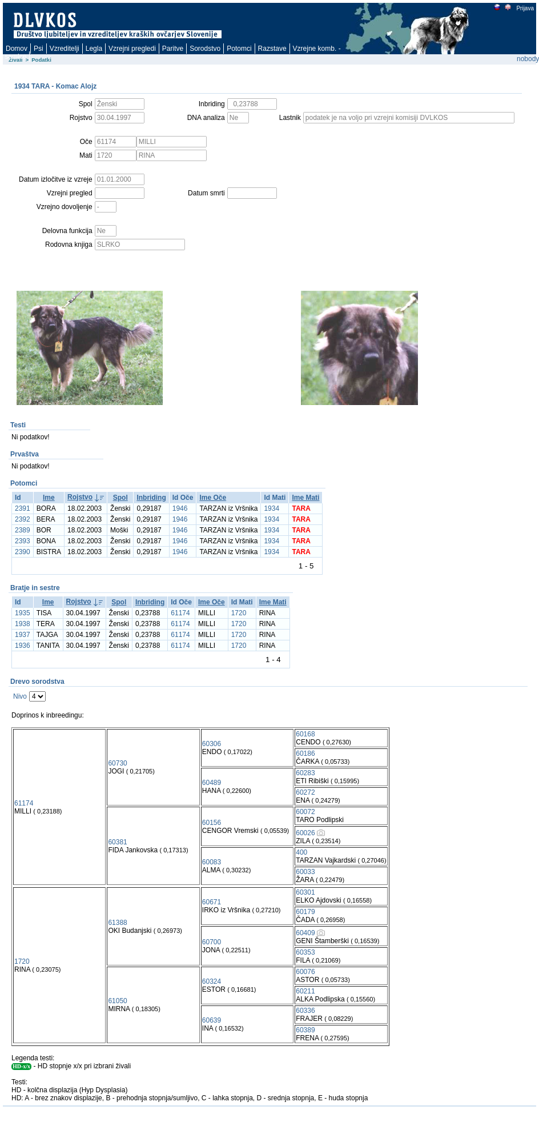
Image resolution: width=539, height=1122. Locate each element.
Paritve (172, 49)
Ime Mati (305, 498)
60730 (117, 763)
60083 (211, 862)
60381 (117, 842)
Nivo (20, 696)
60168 (305, 734)
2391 (22, 508)
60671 (211, 902)
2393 (22, 541)
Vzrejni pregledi (132, 49)
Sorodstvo (205, 49)
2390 (22, 552)
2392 (22, 519)
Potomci (239, 49)
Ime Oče (212, 498)
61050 (117, 1001)
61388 (117, 923)
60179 (305, 912)
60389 (305, 1030)
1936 (22, 646)
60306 (211, 744)
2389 (22, 530)
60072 (305, 812)
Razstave (272, 49)
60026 (305, 833)
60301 (305, 892)
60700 (211, 942)
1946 (180, 508)
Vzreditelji (64, 49)
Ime (49, 498)
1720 (239, 613)
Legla (94, 49)
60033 (305, 872)
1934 (271, 508)
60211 (305, 991)
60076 (305, 972)
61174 (180, 613)
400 (301, 852)
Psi (38, 49)
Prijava (525, 8)
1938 (22, 624)
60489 (211, 783)
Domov (16, 49)
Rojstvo (79, 497)
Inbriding (151, 498)
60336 (305, 1011)
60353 (305, 952)
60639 (211, 1020)
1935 (22, 613)
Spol (120, 498)
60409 (305, 933)
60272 (305, 792)
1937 (22, 635)
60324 (211, 981)
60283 (305, 773)
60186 (305, 754)
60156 (211, 823)
